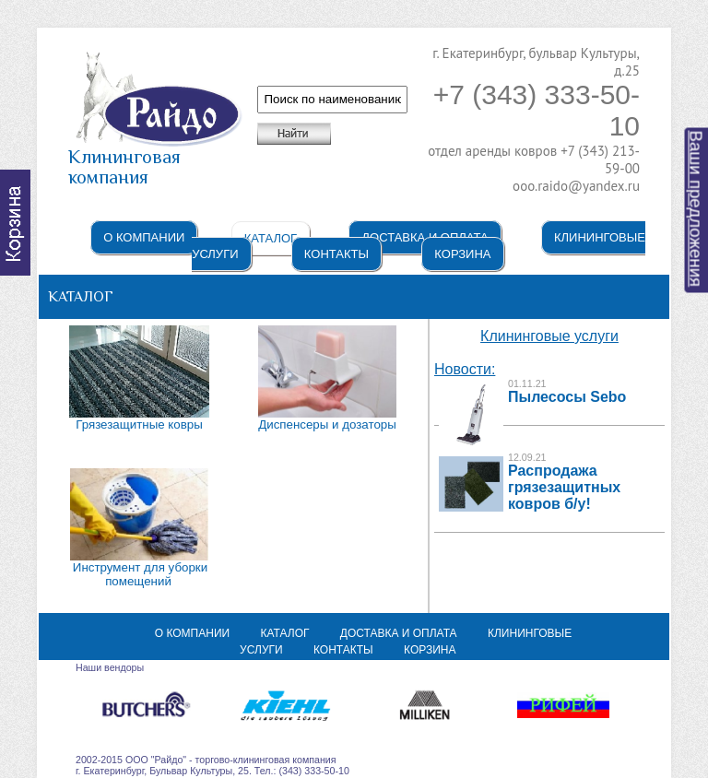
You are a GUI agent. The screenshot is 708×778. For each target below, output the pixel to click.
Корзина (462, 254)
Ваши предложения (696, 209)
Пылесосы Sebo (567, 397)
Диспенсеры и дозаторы (327, 424)
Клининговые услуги (549, 336)
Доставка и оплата (398, 633)
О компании (143, 237)
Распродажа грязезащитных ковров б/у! (564, 487)
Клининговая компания (155, 158)
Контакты (336, 254)
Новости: (464, 369)
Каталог (270, 238)
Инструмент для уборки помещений (140, 574)
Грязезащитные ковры (139, 424)
